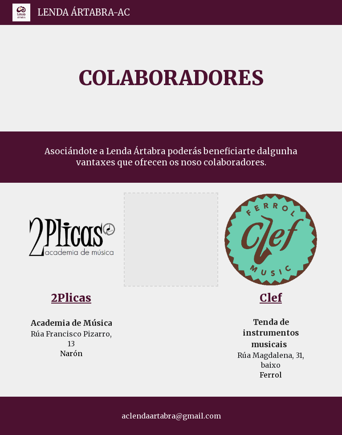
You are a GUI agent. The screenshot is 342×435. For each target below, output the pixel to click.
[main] (171, 78)
